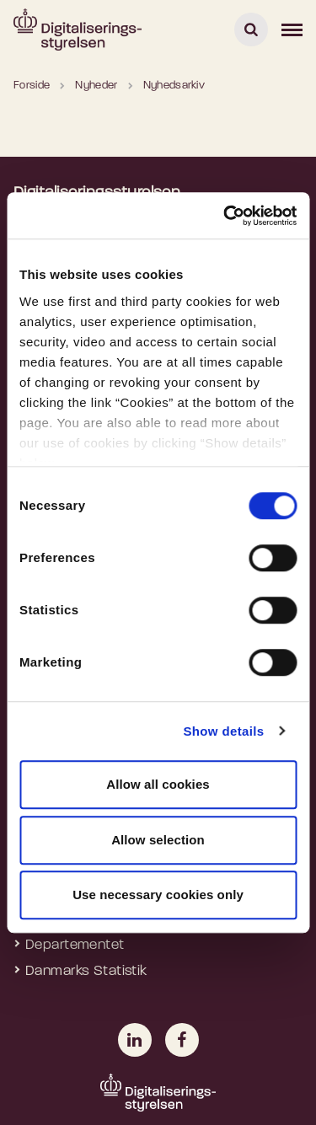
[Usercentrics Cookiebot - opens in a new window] (225, 216)
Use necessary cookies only (158, 894)
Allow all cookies (158, 784)
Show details (223, 731)
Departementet (75, 945)
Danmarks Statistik (86, 971)
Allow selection (158, 840)
